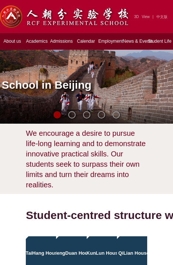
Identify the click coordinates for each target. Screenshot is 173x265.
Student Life (160, 41)
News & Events (135, 41)
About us (12, 41)
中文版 (161, 17)
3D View (142, 17)
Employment (110, 41)
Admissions (61, 41)
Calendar (86, 41)
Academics (37, 41)
